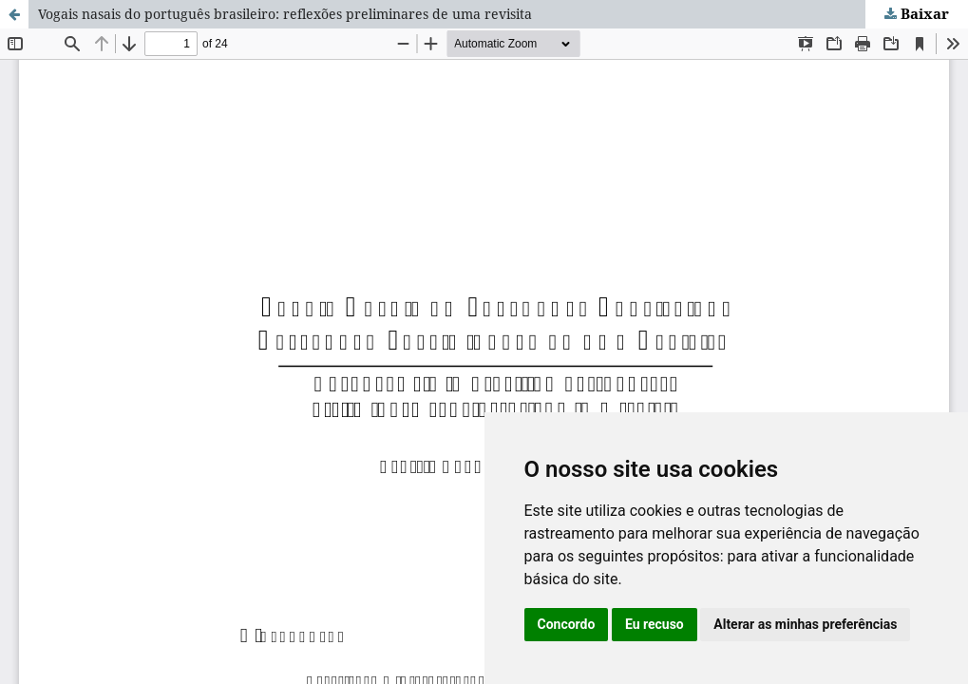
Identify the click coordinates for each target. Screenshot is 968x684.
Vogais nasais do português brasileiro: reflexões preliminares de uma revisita (285, 14)
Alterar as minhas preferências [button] (805, 624)
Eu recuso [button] (654, 624)
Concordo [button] (567, 624)
